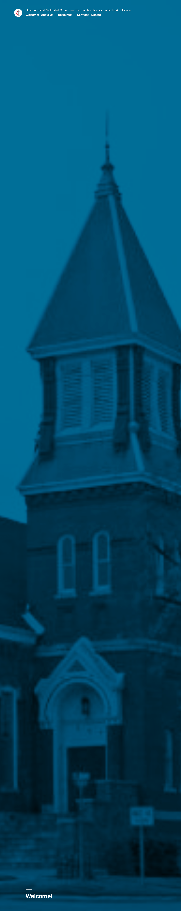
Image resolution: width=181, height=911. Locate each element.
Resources (65, 15)
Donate (96, 15)
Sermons (83, 15)
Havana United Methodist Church (47, 10)
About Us (47, 15)
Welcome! (32, 15)
